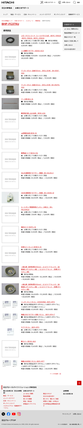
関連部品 (37, 21)
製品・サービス (8, 396)
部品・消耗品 (27, 401)
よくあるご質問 (28, 394)
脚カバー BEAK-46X (28, 341)
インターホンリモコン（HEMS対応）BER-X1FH (38, 302)
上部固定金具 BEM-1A (29, 133)
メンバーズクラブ (45, 14)
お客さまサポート (19, 21)
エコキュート (29, 21)
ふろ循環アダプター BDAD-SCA (32, 51)
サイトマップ (66, 414)
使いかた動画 (27, 399)
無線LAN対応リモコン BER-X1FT (32, 361)
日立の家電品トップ (7, 21)
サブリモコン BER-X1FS (30, 327)
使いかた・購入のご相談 (51, 399)
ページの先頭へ (54, 374)
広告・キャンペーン (9, 401)
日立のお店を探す (70, 49)
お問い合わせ (68, 45)
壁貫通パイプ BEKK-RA (29, 153)
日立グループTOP (9, 420)
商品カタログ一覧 (70, 37)
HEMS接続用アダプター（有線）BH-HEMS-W (37, 193)
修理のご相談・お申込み (51, 401)
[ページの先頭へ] (79, 383)
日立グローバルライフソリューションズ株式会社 (20, 387)
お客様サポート (69, 24)
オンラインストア (59, 14)
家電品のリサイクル (29, 404)
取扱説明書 (26, 396)
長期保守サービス (74, 14)
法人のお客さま (68, 394)
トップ (5, 14)
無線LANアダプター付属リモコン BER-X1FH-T (38, 315)
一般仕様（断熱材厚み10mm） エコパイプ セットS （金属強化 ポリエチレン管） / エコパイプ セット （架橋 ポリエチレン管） (41, 269)
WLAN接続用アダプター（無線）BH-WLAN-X (37, 173)
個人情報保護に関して (75, 424)
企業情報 (66, 391)
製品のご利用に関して (71, 41)
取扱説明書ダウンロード (72, 33)
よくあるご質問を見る (71, 29)
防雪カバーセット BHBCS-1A (31, 247)
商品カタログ (47, 394)
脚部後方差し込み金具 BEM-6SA (33, 113)
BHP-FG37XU (10, 24)
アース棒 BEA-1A (27, 99)
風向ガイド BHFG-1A (28, 227)
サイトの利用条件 (62, 424)
